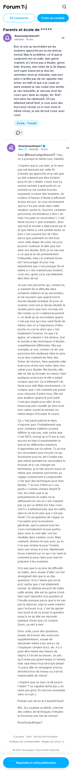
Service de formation (45, 736)
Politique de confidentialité (24, 741)
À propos (18, 736)
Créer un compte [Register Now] (53, 18)
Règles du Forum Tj (53, 741)
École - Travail (26, 123)
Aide (28, 736)
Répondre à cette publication (36, 762)
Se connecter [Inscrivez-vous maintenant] (19, 18)
